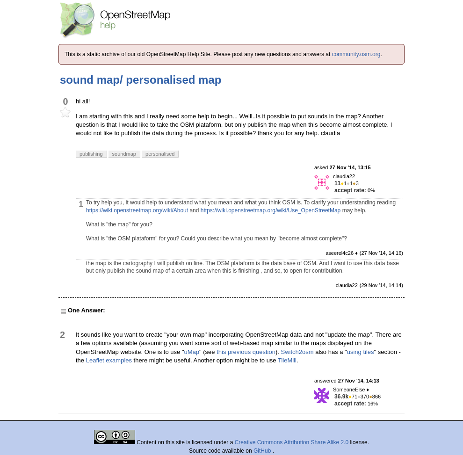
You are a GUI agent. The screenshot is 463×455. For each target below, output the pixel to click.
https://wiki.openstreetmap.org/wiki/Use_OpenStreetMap (270, 210)
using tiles (360, 351)
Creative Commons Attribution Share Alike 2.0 (291, 442)
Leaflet (95, 360)
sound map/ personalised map (140, 79)
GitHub (263, 451)
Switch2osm (297, 351)
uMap (192, 351)
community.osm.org (356, 54)
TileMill (287, 360)
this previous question (246, 351)
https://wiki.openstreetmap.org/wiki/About (137, 210)
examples (119, 360)
